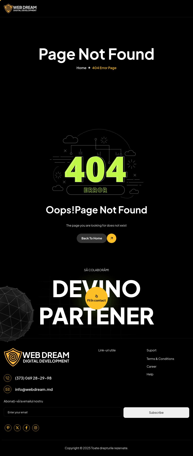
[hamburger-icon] (185, 8)
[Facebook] (26, 427)
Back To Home (91, 238)
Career (151, 366)
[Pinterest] (8, 427)
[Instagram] (35, 427)
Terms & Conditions (160, 359)
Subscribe (156, 412)
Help (150, 374)
